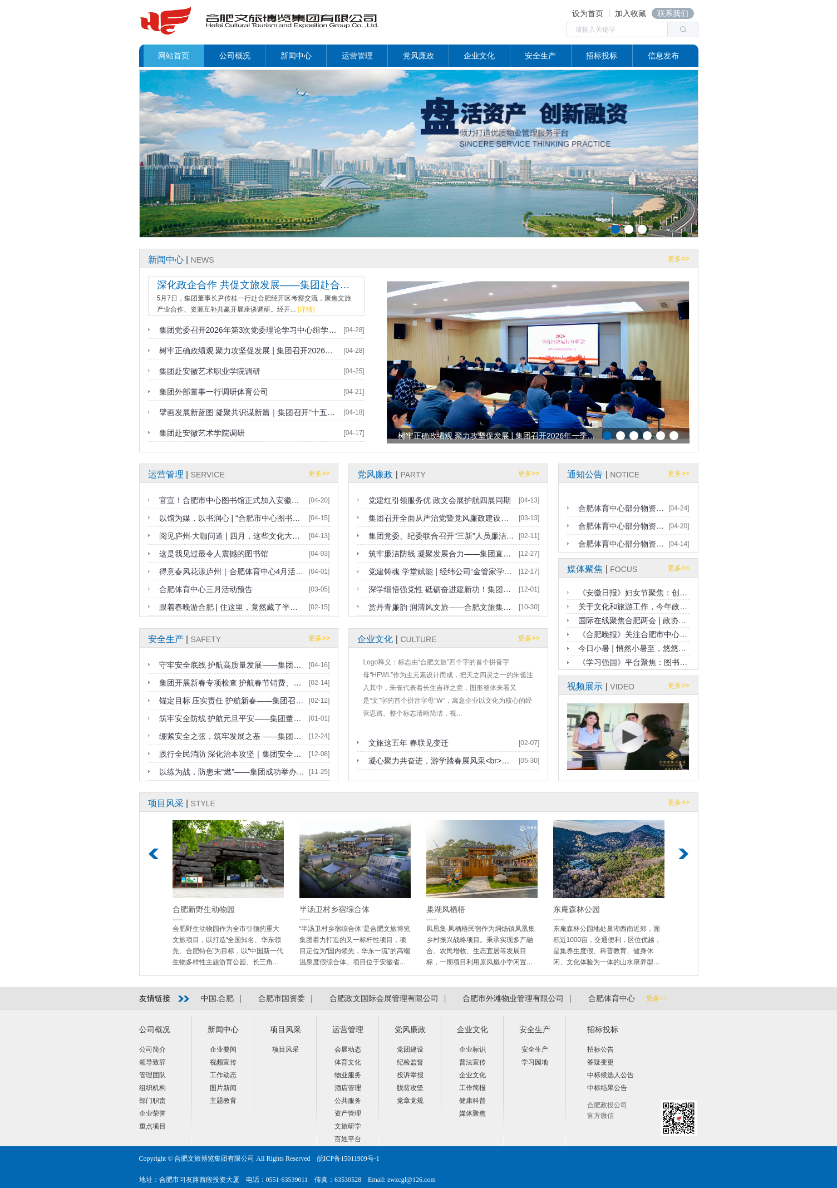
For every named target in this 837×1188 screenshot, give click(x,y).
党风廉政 (375, 474)
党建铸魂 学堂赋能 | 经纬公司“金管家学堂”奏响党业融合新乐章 (441, 571)
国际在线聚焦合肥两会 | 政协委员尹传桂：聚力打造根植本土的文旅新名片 (633, 620)
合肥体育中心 (611, 998)
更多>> (678, 259)
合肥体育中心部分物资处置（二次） (621, 518)
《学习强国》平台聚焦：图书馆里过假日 (633, 662)
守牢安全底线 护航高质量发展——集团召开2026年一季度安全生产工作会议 (232, 664)
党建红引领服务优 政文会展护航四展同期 (439, 500)
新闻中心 (166, 259)
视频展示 (585, 686)
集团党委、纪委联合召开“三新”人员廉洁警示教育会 (441, 535)
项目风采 (166, 803)
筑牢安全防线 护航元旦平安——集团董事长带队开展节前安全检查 (232, 718)
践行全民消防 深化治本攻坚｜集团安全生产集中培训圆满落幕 (232, 754)
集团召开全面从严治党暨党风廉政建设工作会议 (441, 518)
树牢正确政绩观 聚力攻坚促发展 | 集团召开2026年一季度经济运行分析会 (249, 350)
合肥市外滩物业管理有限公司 (513, 998)
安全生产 (166, 639)
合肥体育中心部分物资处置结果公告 (621, 535)
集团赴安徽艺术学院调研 (202, 432)
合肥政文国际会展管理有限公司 (384, 998)
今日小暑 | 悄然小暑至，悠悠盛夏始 (633, 648)
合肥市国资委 (281, 998)
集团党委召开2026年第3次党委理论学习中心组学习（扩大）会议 (249, 330)
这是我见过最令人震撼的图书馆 (213, 553)
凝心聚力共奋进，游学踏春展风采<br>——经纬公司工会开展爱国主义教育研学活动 (441, 760)
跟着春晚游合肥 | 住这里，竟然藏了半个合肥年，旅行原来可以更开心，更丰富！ (232, 607)
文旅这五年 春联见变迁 (408, 742)
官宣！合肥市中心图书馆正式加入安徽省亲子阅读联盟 (232, 500)
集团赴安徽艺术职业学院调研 (209, 371)
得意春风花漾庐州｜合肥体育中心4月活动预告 (232, 571)
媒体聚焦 (585, 569)
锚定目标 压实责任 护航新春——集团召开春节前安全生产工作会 (232, 700)
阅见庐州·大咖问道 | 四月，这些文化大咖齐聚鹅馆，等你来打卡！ (232, 535)
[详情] (306, 309)
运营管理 (166, 474)
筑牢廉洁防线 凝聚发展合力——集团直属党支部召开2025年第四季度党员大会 (441, 553)
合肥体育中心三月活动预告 (206, 589)
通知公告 (585, 474)
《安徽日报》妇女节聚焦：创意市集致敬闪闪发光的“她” (633, 592)
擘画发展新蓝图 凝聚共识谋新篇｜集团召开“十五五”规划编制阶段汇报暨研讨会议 (249, 412)
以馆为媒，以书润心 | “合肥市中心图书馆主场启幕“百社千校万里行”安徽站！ (232, 518)
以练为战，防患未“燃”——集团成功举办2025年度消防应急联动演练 (232, 771)
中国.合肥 (217, 998)
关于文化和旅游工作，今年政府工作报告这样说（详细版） (633, 606)
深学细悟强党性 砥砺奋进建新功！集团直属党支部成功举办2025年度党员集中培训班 (441, 589)
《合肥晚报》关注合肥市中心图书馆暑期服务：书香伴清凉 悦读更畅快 (633, 634)
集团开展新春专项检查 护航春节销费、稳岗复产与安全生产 (232, 682)
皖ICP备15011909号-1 (348, 1158)
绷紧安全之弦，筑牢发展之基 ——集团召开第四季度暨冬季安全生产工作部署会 (232, 736)
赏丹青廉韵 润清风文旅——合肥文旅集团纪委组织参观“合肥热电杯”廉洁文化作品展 (441, 607)
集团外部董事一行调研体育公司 (213, 391)
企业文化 (375, 639)
